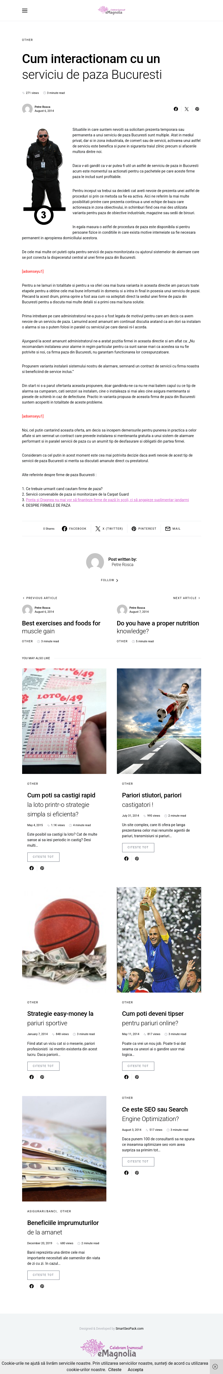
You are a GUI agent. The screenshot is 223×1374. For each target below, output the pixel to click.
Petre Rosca (42, 107)
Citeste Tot (43, 857)
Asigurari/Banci (42, 1211)
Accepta (135, 1369)
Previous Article (41, 598)
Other (27, 40)
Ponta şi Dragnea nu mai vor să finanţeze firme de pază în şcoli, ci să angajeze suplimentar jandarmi (107, 500)
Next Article (185, 598)
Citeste (114, 1369)
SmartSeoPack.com (129, 1328)
